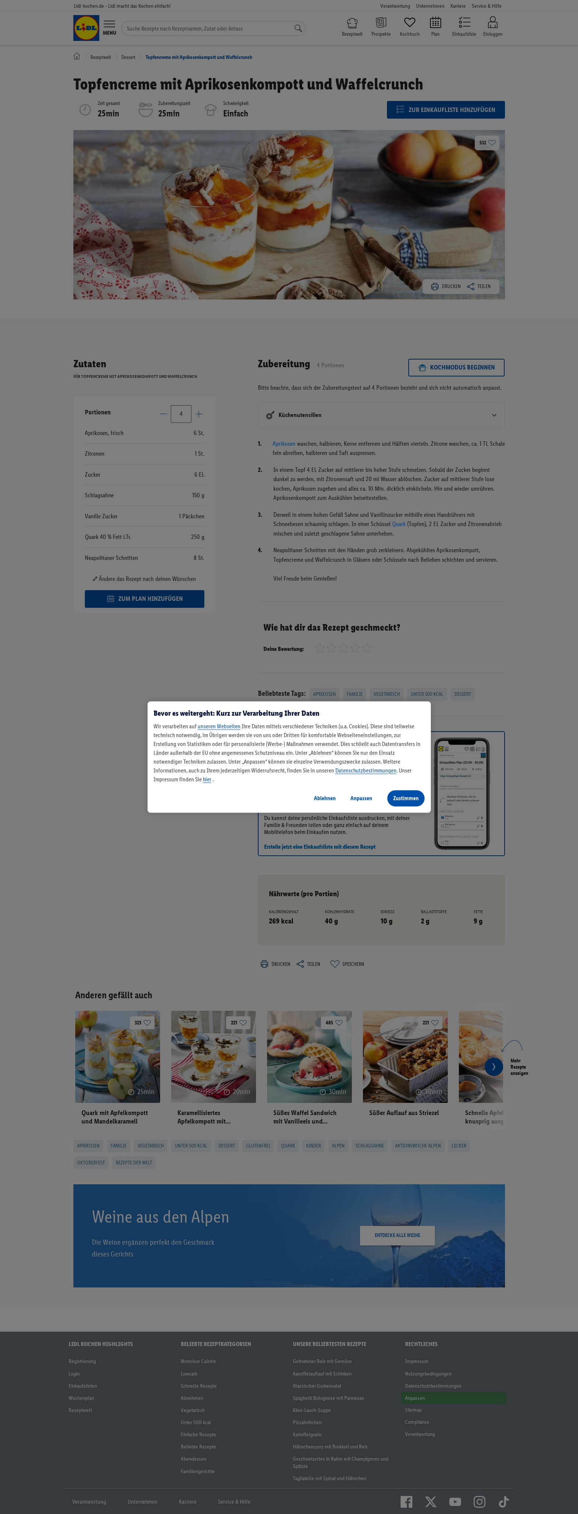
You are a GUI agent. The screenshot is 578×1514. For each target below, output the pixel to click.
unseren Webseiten (219, 726)
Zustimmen (406, 798)
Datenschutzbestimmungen (366, 770)
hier (207, 779)
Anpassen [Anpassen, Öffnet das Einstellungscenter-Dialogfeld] (361, 798)
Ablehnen (325, 798)
